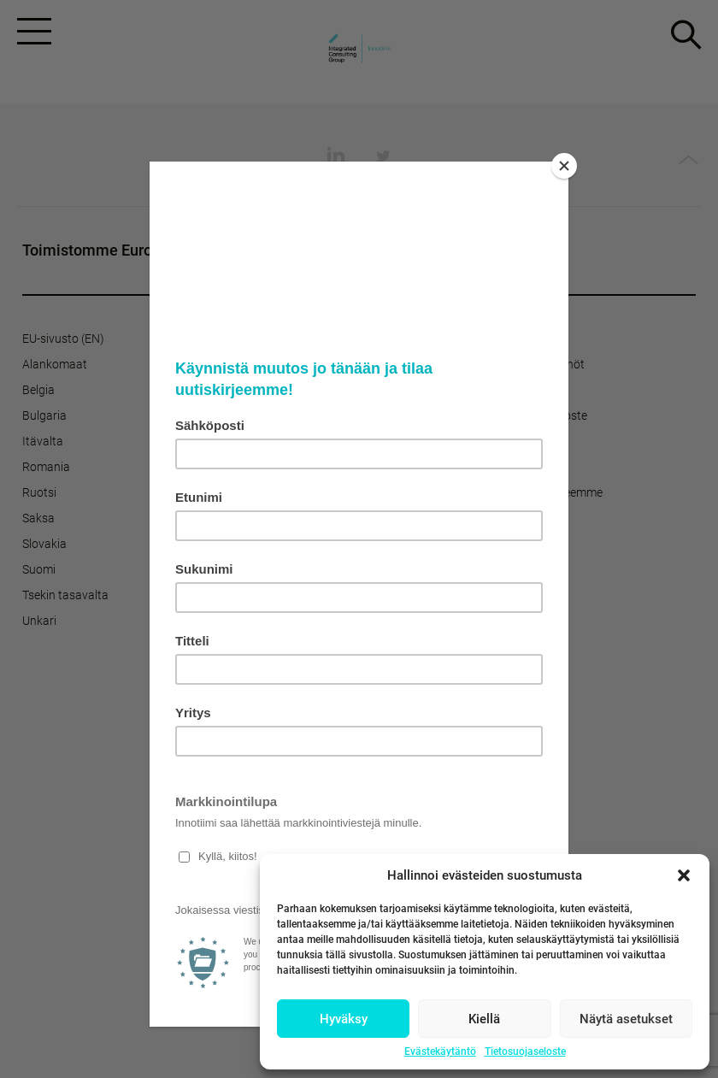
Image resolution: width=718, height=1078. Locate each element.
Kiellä (484, 1019)
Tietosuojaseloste (525, 1051)
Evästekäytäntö (440, 1051)
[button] (683, 875)
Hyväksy (344, 1019)
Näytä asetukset (626, 1019)
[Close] (564, 166)
